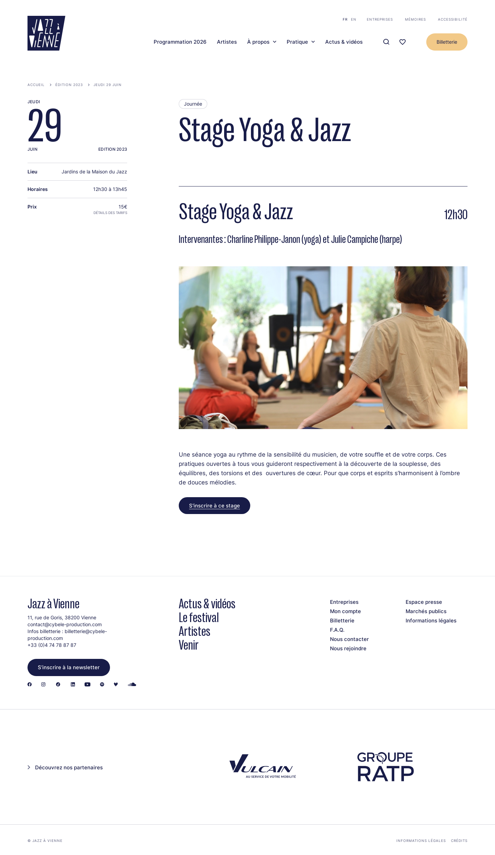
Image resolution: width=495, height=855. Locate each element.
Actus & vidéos (344, 42)
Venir (189, 645)
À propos (258, 42)
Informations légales (431, 620)
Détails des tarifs (110, 212)
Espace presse (424, 602)
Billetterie (447, 42)
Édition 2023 (69, 84)
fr (345, 19)
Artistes (227, 42)
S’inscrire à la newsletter (69, 667)
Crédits (459, 840)
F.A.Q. (337, 629)
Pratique (297, 42)
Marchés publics (426, 611)
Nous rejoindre (348, 648)
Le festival (199, 617)
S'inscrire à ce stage (214, 505)
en (353, 19)
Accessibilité (453, 19)
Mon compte (345, 611)
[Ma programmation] (402, 42)
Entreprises (380, 19)
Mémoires (415, 19)
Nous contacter (349, 639)
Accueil (36, 84)
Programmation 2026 (180, 42)
